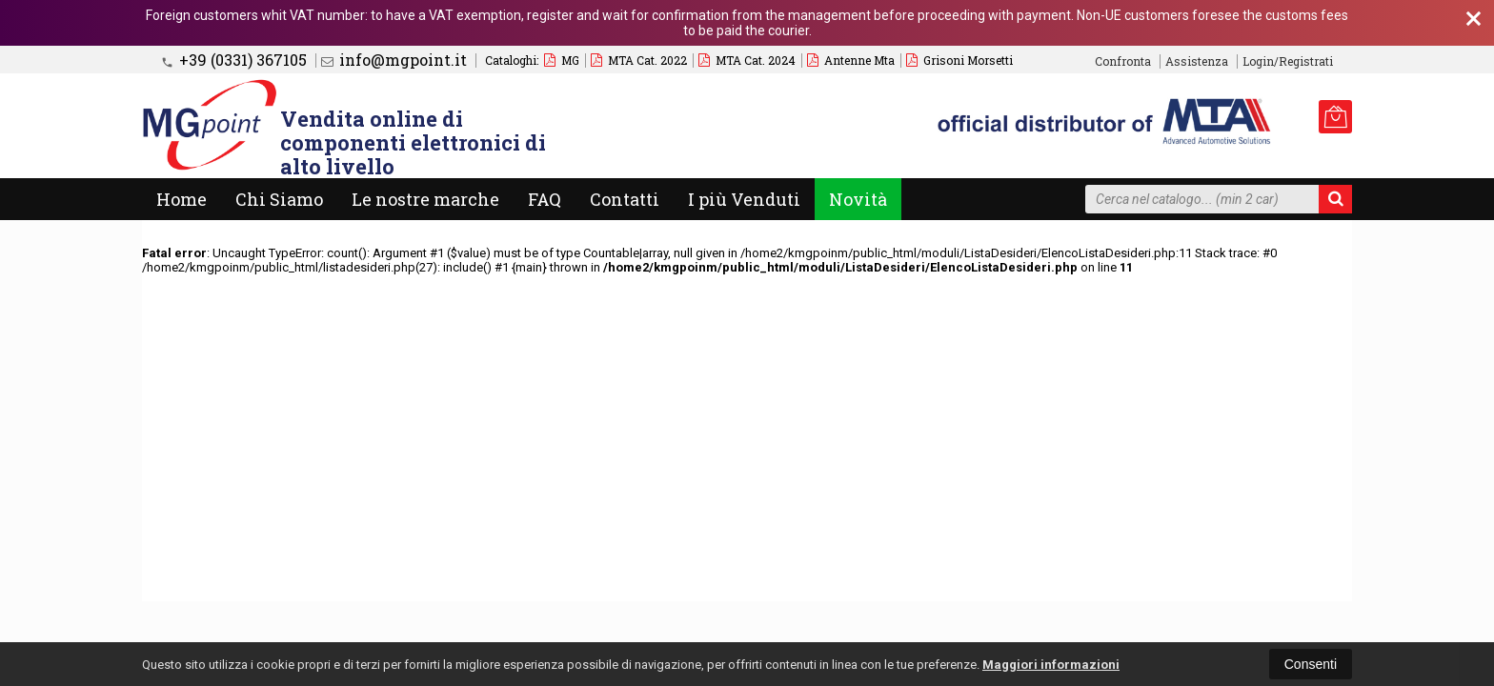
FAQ (544, 199)
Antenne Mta (851, 60)
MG (561, 60)
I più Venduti (744, 199)
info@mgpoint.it (394, 60)
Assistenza (1196, 61)
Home (181, 199)
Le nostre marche (425, 199)
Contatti (624, 199)
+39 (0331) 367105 (234, 60)
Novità (858, 199)
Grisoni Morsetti (959, 60)
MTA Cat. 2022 (639, 60)
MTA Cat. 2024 (747, 60)
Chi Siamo (279, 199)
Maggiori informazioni (1051, 664)
